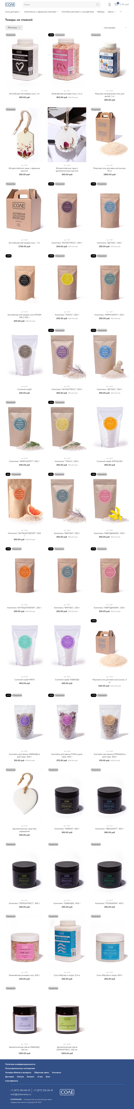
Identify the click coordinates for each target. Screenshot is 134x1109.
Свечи (112, 11)
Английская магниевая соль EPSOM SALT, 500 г (24, 316)
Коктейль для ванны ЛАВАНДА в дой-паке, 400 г (24, 755)
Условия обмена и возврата (18, 1072)
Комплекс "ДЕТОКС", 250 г (109, 242)
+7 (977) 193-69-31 (20, 1090)
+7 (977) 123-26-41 (43, 1090)
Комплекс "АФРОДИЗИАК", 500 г (109, 533)
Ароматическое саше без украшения (24, 830)
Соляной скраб (24, 389)
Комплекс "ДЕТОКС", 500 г (109, 389)
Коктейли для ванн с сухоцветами (78, 11)
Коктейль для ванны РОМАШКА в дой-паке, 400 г (109, 755)
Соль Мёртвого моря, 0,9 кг (67, 975)
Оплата (20, 1076)
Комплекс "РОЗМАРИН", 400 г (109, 903)
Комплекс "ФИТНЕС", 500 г (67, 533)
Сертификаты (11, 1080)
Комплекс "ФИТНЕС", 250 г (67, 607)
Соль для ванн (13, 11)
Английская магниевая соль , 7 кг (24, 242)
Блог (48, 1076)
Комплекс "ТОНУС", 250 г (67, 314)
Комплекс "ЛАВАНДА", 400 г (67, 903)
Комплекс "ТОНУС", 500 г (67, 461)
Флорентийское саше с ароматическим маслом (67, 169)
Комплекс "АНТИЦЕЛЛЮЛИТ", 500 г (24, 534)
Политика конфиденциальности (20, 1064)
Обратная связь (41, 1072)
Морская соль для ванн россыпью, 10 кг (109, 169)
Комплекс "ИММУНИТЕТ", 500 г (24, 461)
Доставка (9, 1076)
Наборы (101, 11)
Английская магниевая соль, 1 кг (24, 93)
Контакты (56, 1072)
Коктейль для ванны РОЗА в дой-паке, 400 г (67, 755)
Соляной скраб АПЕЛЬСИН (109, 461)
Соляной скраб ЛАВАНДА (67, 679)
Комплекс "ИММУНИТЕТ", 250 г (110, 314)
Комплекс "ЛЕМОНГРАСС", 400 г (24, 903)
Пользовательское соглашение (20, 1068)
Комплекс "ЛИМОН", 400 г (67, 828)
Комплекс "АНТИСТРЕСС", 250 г (67, 242)
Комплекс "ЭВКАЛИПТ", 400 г (109, 828)
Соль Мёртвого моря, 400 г (110, 975)
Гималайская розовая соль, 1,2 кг (67, 93)
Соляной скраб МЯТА (24, 679)
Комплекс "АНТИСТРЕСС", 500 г (67, 389)
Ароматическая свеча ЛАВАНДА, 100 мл (24, 1048)
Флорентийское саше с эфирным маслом (24, 169)
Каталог (30, 1076)
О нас (40, 1076)
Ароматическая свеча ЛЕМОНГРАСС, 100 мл (67, 1048)
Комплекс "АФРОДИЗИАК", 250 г (109, 607)
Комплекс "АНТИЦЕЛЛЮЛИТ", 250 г (24, 607)
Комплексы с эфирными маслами (41, 11)
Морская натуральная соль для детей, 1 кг (109, 95)
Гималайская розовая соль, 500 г (24, 975)
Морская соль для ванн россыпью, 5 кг (109, 680)
